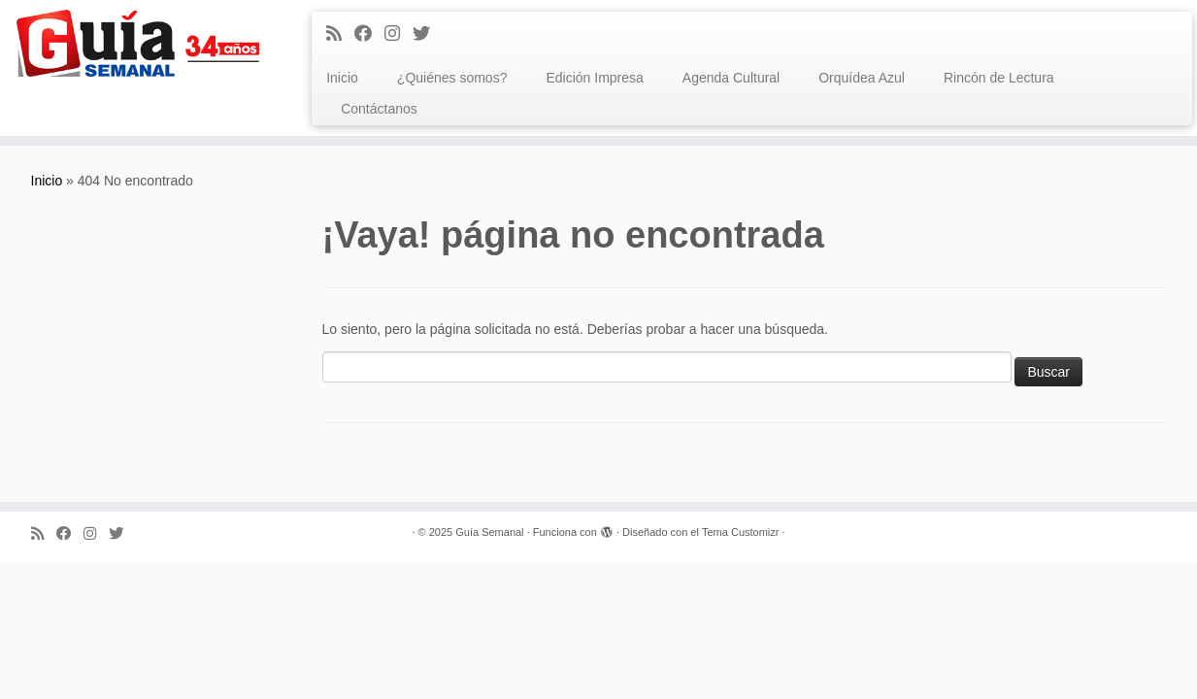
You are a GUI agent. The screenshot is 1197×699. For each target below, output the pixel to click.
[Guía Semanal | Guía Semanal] (138, 43)
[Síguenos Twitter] (428, 34)
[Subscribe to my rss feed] (340, 34)
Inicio (342, 77)
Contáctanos (379, 108)
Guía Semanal (489, 532)
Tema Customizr (740, 532)
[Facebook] (369, 34)
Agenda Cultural (731, 77)
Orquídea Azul (861, 77)
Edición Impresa (594, 77)
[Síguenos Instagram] (398, 34)
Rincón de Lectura (999, 77)
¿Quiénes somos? (452, 77)
